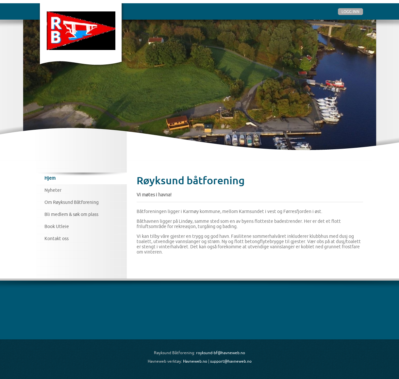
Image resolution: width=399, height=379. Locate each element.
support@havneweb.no (231, 361)
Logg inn (350, 11)
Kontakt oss (56, 238)
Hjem (50, 178)
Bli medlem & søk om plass (71, 214)
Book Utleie (56, 226)
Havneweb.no (195, 361)
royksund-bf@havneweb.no (220, 353)
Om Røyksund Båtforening (71, 202)
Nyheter (52, 190)
